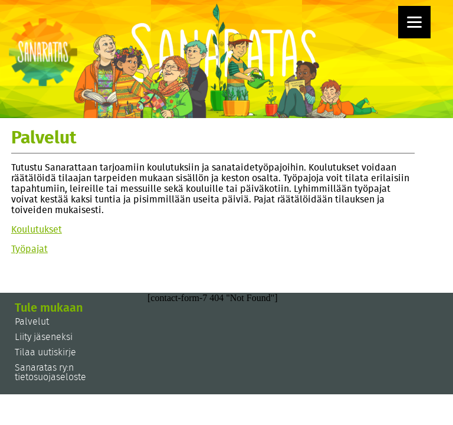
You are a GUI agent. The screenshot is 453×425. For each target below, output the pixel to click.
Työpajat (29, 249)
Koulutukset (36, 229)
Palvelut (32, 321)
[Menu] (414, 22)
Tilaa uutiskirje (45, 352)
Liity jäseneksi (44, 337)
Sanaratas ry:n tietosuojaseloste (50, 372)
